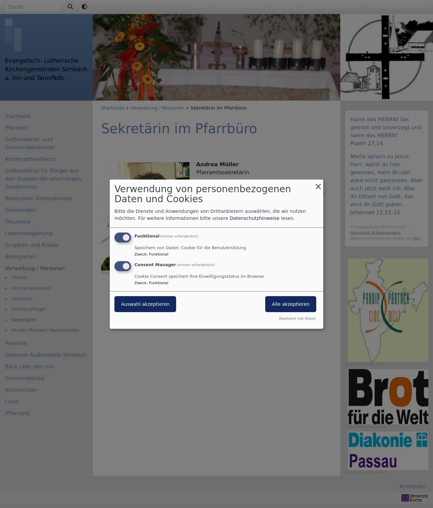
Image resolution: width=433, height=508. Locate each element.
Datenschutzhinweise (255, 218)
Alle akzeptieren (291, 304)
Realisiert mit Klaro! (297, 318)
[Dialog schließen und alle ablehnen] (318, 183)
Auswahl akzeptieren (145, 304)
